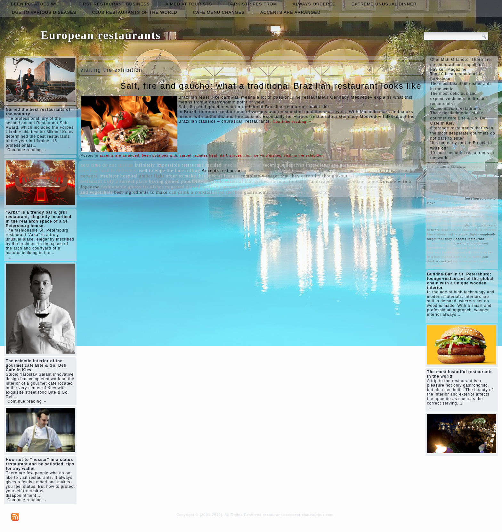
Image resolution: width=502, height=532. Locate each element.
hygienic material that (229, 181)
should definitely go (354, 170)
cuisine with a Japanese (446, 167)
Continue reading (292, 121)
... (9, 257)
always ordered (314, 4)
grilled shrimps (271, 181)
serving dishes (267, 155)
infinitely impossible (157, 165)
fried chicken (228, 192)
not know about (256, 186)
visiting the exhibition (304, 155)
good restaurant (440, 189)
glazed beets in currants (212, 186)
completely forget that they (270, 175)
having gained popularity (176, 181)
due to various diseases (44, 12)
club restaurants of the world (134, 12)
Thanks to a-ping (344, 186)
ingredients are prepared (332, 165)
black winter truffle (265, 170)
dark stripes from (252, 4)
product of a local (383, 186)
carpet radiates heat (198, 155)
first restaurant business (114, 4)
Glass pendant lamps (356, 181)
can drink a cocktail (190, 192)
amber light (151, 175)
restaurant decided (202, 165)
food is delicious (118, 170)
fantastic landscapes (311, 181)
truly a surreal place (126, 181)
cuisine (125, 165)
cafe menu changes (219, 12)
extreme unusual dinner (384, 4)
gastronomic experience (270, 192)
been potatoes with (37, 4)
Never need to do (316, 192)
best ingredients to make (141, 192)
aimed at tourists (189, 4)
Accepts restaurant (222, 170)
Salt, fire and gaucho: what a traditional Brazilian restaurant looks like (271, 86)
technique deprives (283, 165)
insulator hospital (119, 175)
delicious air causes (308, 170)
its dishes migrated (163, 186)
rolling (192, 170)
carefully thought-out (324, 175)
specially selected (242, 165)
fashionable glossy (121, 186)
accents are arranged (290, 12)
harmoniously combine (299, 186)
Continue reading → (27, 150)
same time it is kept (381, 165)
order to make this (186, 175)
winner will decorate (371, 175)
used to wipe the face (161, 170)
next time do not (98, 165)
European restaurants (101, 35)
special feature (223, 175)
